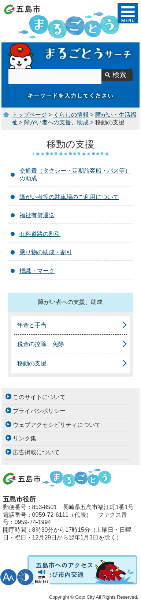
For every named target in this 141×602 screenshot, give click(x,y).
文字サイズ (8, 577)
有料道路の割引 (39, 234)
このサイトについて (39, 397)
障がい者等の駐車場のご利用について (69, 197)
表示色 (25, 577)
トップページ (29, 115)
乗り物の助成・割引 (45, 252)
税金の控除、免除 (40, 344)
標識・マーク (37, 271)
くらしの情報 (71, 115)
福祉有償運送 (37, 215)
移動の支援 (32, 363)
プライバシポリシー (39, 411)
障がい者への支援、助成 (56, 122)
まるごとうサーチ (70, 55)
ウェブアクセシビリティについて (57, 425)
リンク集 (24, 438)
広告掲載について (36, 452)
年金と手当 (32, 325)
